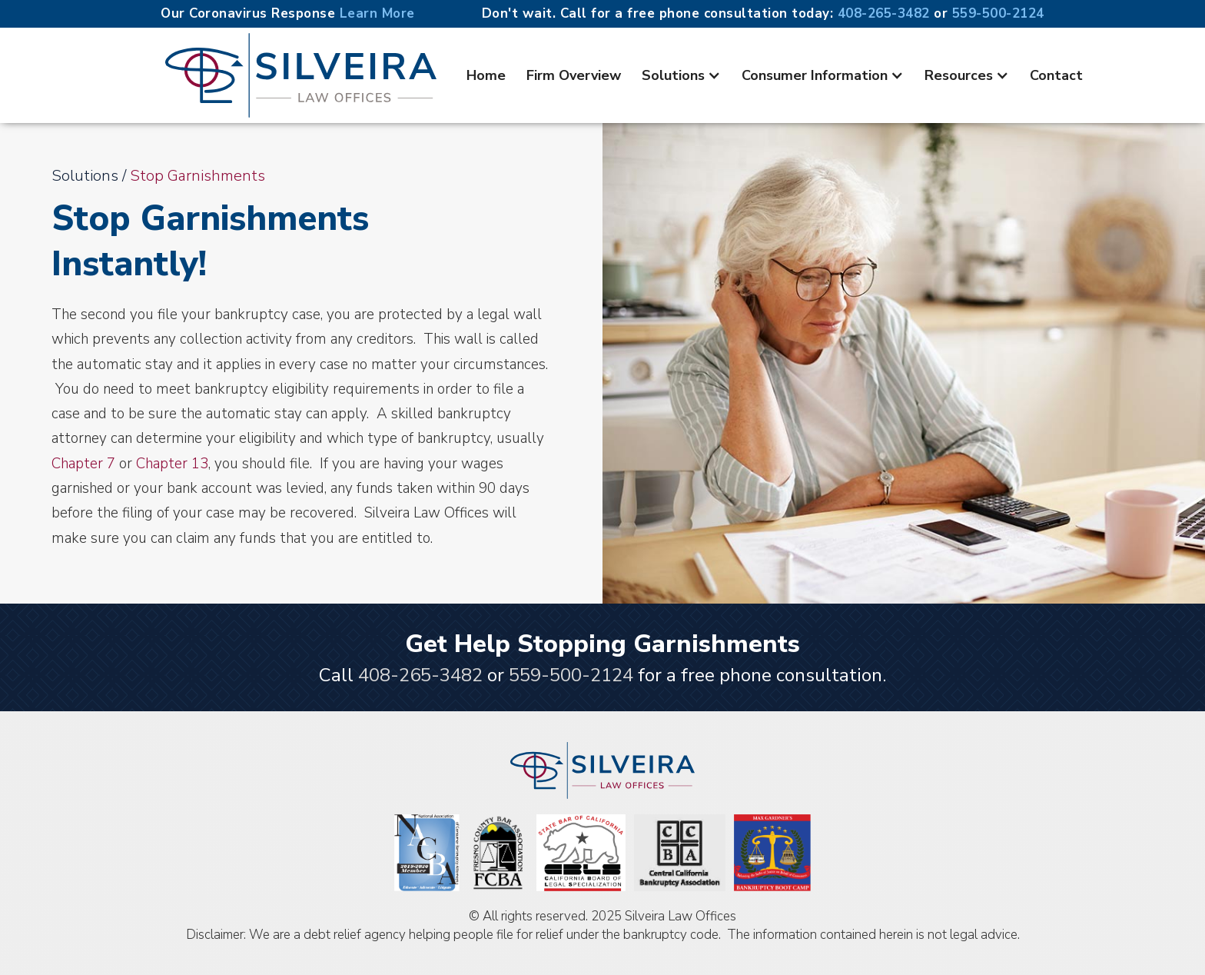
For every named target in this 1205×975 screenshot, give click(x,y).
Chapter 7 (83, 464)
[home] (301, 75)
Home (486, 75)
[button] (681, 75)
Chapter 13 (172, 464)
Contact (1056, 75)
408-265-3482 (886, 13)
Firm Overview (573, 75)
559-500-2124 (998, 13)
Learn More (377, 13)
